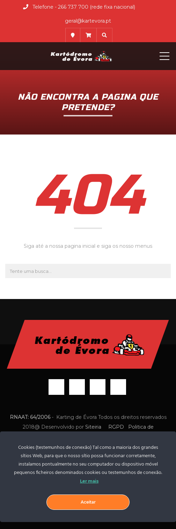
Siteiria (94, 427)
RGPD (116, 427)
